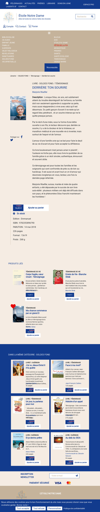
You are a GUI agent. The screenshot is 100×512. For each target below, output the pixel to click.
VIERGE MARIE (60, 62)
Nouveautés (52, 67)
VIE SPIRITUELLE (9, 62)
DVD (56, 40)
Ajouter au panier (36, 208)
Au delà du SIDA (72, 438)
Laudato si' (11, 6)
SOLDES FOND (8, 59)
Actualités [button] (30, 3)
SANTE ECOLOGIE (61, 56)
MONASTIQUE (59, 48)
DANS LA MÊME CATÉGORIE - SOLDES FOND (29, 354)
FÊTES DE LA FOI (61, 45)
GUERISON (6, 48)
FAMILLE (5, 45)
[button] (11, 108)
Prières (41, 3)
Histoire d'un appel (74, 401)
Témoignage (35, 76)
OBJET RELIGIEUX (9, 51)
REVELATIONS (8, 53)
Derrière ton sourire (48, 76)
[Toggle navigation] (50, 33)
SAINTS (57, 53)
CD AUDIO (6, 40)
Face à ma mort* (73, 365)
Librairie (51, 3)
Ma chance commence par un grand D (36, 311)
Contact (22, 6)
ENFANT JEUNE (8, 43)
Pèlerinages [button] (16, 3)
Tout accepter (23, 508)
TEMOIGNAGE (60, 59)
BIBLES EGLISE (8, 37)
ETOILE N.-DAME (61, 43)
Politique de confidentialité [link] (74, 508)
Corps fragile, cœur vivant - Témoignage (35, 275)
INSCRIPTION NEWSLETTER (27, 475)
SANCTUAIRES (8, 56)
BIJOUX (57, 37)
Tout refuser (38, 508)
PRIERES (57, 51)
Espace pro (88, 4)
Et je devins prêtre (34, 438)
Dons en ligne (64, 3)
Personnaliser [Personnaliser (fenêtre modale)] (54, 508)
